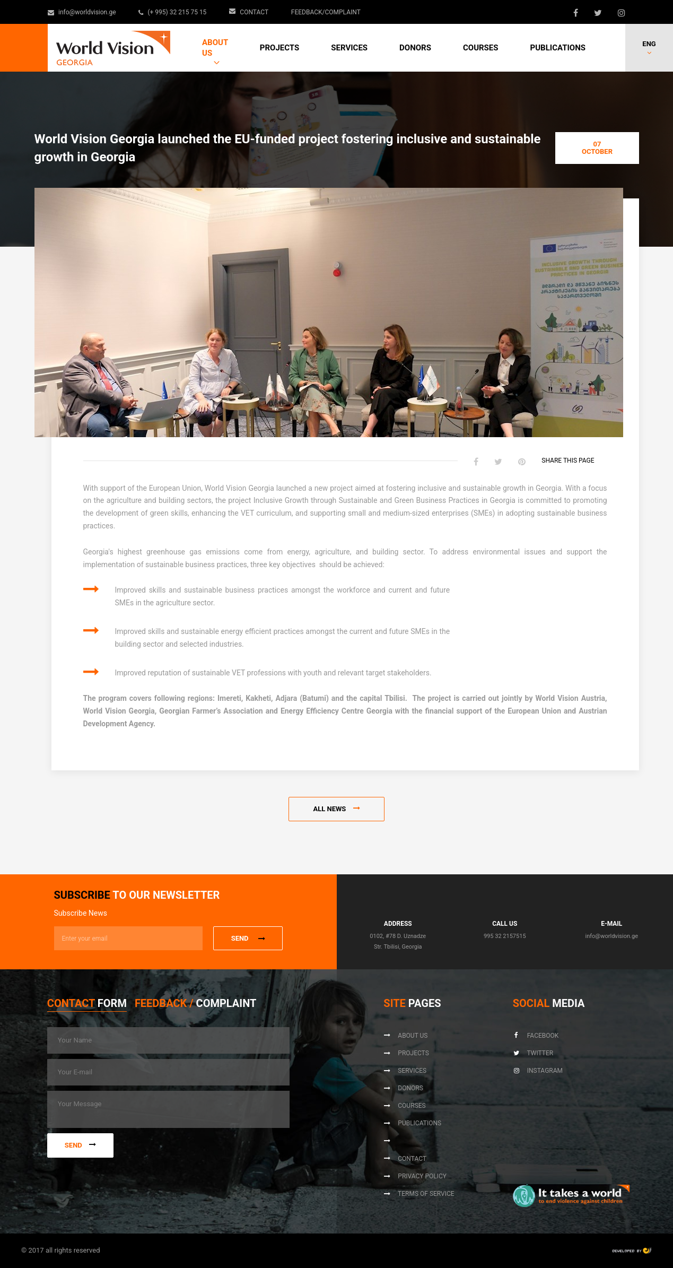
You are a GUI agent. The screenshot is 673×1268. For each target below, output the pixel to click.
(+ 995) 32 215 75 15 (173, 12)
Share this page (574, 461)
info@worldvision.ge (82, 12)
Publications (557, 48)
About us (215, 48)
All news (336, 809)
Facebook (536, 1035)
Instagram (538, 1070)
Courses (481, 48)
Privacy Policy (415, 1176)
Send (80, 1145)
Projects (279, 48)
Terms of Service (418, 1193)
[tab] (87, 1006)
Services (349, 48)
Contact (249, 12)
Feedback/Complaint (326, 12)
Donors (415, 48)
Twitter (533, 1053)
